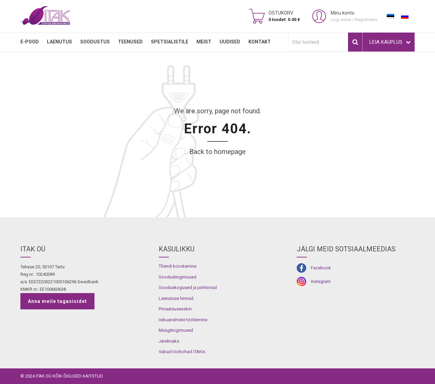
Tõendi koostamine (177, 266)
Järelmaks (169, 341)
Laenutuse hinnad (176, 298)
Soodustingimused (177, 277)
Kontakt (259, 41)
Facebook (321, 267)
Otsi (355, 42)
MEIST (203, 41)
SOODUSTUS (95, 41)
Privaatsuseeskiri (175, 308)
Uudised (230, 41)
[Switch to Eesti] (390, 16)
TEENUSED (130, 41)
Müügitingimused (176, 330)
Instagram (321, 281)
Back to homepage (217, 152)
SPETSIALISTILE (169, 41)
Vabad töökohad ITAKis (182, 351)
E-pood (29, 41)
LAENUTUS (59, 41)
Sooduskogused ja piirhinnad (188, 287)
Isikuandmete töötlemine (183, 319)
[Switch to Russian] (405, 16)
